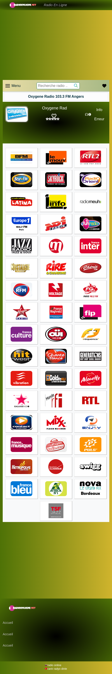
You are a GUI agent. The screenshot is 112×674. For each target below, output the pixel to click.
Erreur (99, 119)
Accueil (8, 622)
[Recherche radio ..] (58, 85)
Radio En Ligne (55, 5)
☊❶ (88, 114)
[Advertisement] (56, 45)
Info (99, 110)
